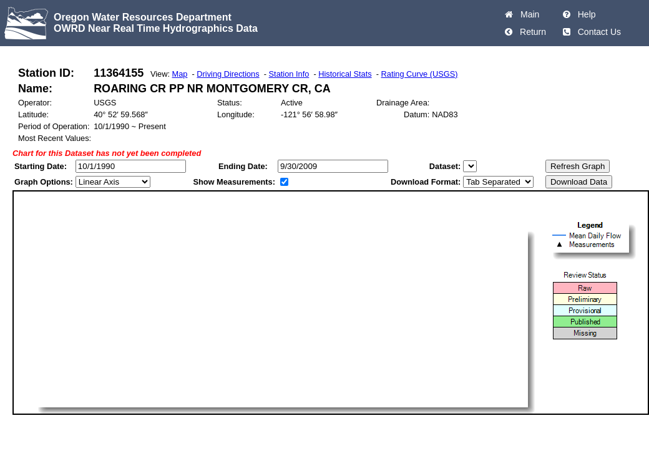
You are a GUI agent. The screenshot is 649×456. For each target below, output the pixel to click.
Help (584, 14)
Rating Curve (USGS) (419, 74)
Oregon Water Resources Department (143, 17)
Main (527, 14)
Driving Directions (228, 74)
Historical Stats (344, 74)
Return (530, 32)
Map (180, 74)
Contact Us (597, 32)
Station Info (289, 74)
